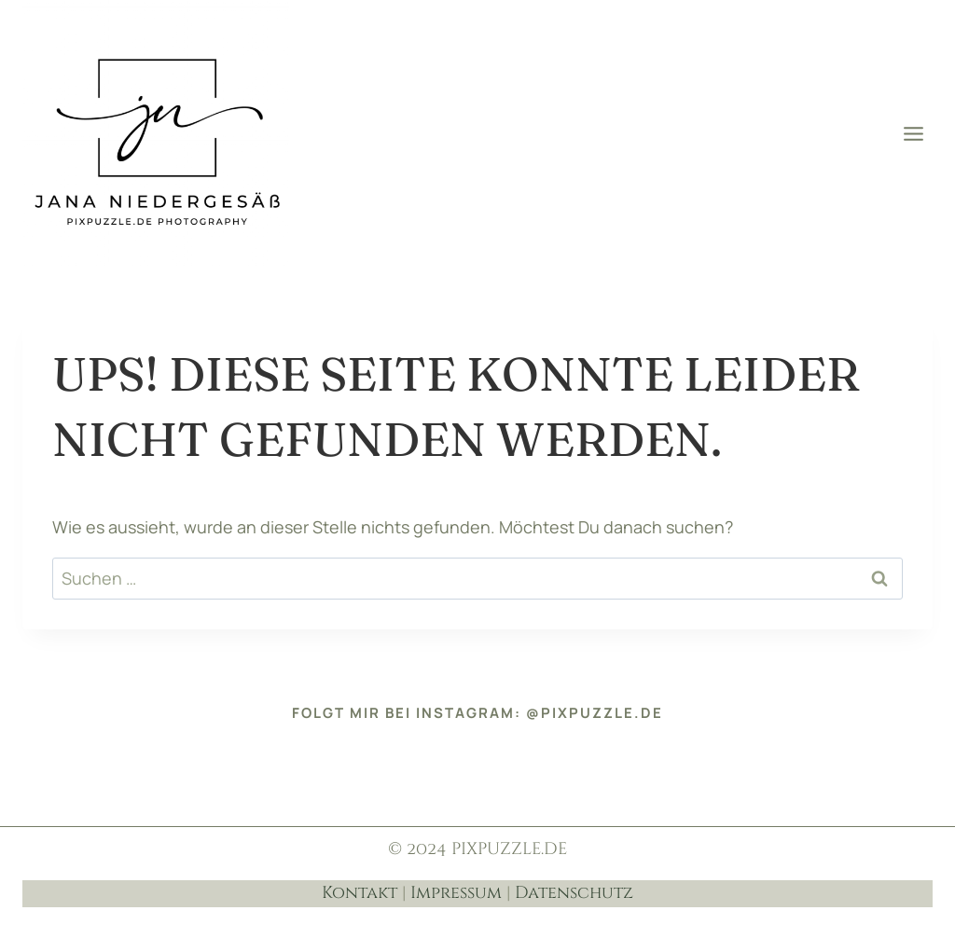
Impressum (456, 892)
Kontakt (359, 892)
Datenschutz (574, 892)
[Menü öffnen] (913, 133)
